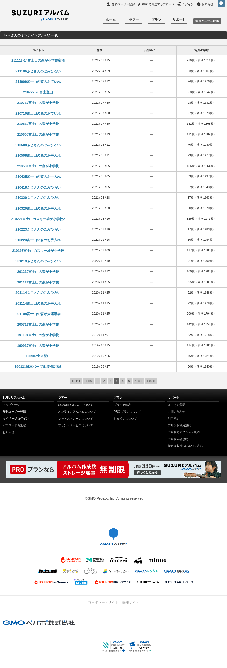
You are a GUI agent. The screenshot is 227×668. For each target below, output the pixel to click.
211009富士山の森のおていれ (38, 82)
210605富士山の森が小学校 (38, 134)
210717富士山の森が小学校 (38, 103)
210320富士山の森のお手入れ (38, 208)
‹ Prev (88, 381)
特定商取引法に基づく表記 (185, 446)
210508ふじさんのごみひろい (38, 145)
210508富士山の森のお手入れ (38, 155)
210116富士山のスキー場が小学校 (38, 251)
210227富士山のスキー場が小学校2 (38, 219)
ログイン (188, 4)
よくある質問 (176, 405)
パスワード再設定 (14, 425)
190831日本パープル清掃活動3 (38, 367)
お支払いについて (125, 418)
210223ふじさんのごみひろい (38, 229)
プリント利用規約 (179, 425)
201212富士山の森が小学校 (38, 272)
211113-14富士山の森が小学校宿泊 (38, 60)
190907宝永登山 (38, 356)
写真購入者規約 (178, 439)
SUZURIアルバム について (75, 405)
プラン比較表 (122, 405)
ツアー (133, 22)
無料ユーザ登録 (207, 21)
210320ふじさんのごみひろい (38, 198)
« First (76, 381)
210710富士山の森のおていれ (38, 113)
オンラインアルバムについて (77, 411)
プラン (156, 22)
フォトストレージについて (75, 418)
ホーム (111, 22)
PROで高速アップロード (158, 4)
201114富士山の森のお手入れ (38, 303)
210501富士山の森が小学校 (38, 166)
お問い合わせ (176, 411)
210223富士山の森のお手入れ (38, 240)
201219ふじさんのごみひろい (38, 261)
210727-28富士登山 (38, 92)
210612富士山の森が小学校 (38, 124)
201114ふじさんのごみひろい (38, 293)
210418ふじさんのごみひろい (38, 187)
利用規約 (173, 418)
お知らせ (207, 4)
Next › (138, 381)
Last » (151, 381)
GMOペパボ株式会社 (221, 3)
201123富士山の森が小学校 (38, 282)
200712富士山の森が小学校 (38, 324)
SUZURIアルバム (40, 15)
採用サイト (130, 602)
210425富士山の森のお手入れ (38, 177)
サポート (179, 22)
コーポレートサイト (103, 602)
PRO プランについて (127, 411)
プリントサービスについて (75, 425)
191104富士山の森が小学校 (38, 335)
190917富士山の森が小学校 (38, 346)
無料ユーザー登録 (123, 4)
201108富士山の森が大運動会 (38, 314)
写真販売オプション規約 (184, 432)
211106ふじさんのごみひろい (38, 71)
